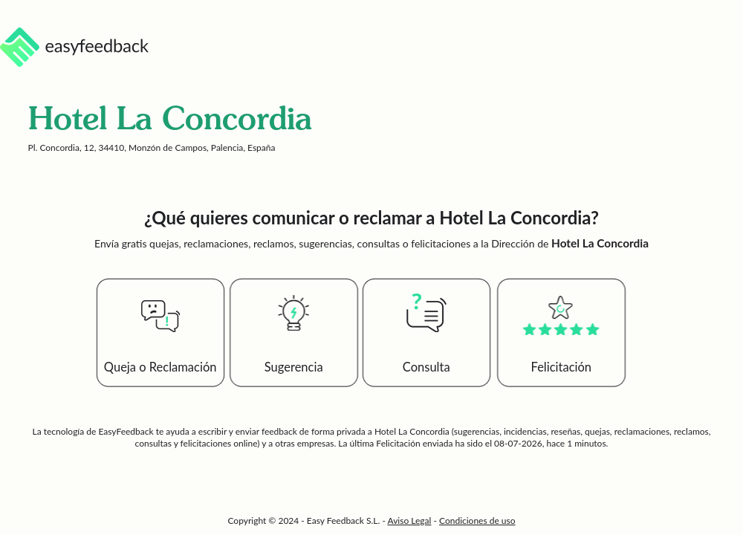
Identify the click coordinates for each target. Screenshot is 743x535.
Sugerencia (294, 367)
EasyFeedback (126, 431)
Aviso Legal (410, 520)
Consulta (426, 367)
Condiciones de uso (477, 520)
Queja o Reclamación (160, 367)
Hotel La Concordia (412, 431)
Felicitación (561, 367)
